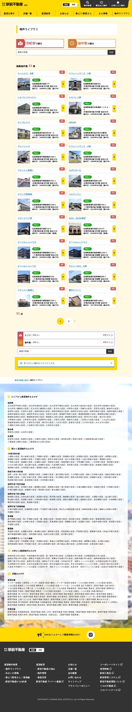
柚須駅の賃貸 (40, 531)
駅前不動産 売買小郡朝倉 (64, 612)
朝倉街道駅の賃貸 (113, 474)
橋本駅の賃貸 (13, 497)
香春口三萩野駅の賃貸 (59, 541)
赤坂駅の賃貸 (99, 487)
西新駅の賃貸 (53, 487)
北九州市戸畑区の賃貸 (59, 406)
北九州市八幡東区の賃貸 (18, 408)
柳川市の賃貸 (48, 422)
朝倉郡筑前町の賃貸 (16, 422)
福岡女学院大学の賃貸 (17, 558)
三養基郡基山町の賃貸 (93, 439)
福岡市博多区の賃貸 (60, 411)
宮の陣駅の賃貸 (62, 477)
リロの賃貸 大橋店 (71, 591)
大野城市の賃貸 (14, 420)
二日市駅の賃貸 (98, 462)
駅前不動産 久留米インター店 (82, 597)
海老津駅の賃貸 (96, 456)
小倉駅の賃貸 (13, 456)
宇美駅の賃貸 (13, 524)
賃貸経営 (46, 13)
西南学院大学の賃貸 (16, 556)
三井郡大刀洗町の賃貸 (89, 420)
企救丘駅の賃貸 (96, 544)
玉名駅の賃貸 (55, 468)
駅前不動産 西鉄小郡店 (85, 594)
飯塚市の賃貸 (112, 408)
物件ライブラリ (122, 13)
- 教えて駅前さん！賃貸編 (17, 677)
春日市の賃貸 (105, 417)
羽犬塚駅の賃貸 (87, 465)
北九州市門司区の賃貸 (17, 406)
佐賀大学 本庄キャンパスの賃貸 (85, 567)
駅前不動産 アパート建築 (50, 682)
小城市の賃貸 (40, 439)
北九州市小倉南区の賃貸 (104, 406)
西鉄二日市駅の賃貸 (94, 474)
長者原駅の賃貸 (56, 522)
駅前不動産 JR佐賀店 (80, 602)
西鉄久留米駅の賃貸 (79, 477)
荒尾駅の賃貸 (42, 468)
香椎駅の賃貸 (105, 459)
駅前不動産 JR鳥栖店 (78, 605)
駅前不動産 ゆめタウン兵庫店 (104, 602)
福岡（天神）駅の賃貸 (17, 474)
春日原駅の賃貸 (62, 474)
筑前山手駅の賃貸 (111, 531)
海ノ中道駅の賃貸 (30, 519)
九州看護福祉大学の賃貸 (94, 556)
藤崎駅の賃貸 (40, 487)
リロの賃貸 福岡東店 (34, 586)
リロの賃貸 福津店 (104, 583)
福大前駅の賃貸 (83, 497)
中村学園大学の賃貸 (35, 556)
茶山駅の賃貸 (13, 499)
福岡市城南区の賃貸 (16, 414)
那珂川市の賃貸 (91, 417)
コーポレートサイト (111, 665)
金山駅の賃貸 (111, 497)
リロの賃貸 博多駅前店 (66, 588)
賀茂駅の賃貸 (42, 497)
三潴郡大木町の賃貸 (16, 425)
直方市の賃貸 (59, 408)
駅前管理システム (110, 677)
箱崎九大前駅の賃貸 (108, 509)
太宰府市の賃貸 (29, 420)
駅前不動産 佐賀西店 (17, 605)
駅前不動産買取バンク (112, 682)
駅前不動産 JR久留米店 (57, 597)
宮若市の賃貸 (99, 408)
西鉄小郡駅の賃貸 (46, 477)
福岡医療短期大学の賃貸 (104, 558)
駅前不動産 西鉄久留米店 (34, 597)
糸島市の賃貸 (51, 414)
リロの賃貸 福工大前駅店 (81, 586)
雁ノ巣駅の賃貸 (47, 519)
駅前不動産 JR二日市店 (18, 594)
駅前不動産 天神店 (16, 591)
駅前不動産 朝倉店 (105, 594)
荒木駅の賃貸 (72, 465)
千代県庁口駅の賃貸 (48, 509)
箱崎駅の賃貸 (27, 462)
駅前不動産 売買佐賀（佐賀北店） (44, 615)
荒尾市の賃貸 (13, 432)
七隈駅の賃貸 (97, 497)
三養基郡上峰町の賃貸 (17, 442)
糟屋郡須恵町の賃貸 (16, 417)
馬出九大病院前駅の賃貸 (69, 509)
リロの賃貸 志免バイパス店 (57, 586)
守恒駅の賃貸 (30, 544)
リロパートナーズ (110, 690)
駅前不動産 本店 (15, 597)
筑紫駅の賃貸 (13, 477)
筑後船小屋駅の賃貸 (104, 465)
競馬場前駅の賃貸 (15, 544)
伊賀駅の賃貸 (42, 522)
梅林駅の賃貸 (69, 497)
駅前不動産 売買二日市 (41, 612)
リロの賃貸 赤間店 (86, 583)
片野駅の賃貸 (76, 541)
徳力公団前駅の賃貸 (46, 544)
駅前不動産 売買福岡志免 (18, 612)
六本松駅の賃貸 (41, 499)
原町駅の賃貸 (53, 531)
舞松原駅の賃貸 (14, 522)
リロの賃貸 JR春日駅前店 (92, 591)
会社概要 (72, 673)
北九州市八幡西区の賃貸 (41, 408)
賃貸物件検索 (10, 665)
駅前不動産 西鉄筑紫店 (63, 594)
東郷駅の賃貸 (13, 459)
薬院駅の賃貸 (34, 474)
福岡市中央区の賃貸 (79, 411)
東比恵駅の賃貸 (58, 490)
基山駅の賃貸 (30, 465)
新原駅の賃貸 (114, 522)
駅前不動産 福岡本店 (105, 588)
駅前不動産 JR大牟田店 (18, 602)
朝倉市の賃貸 (72, 420)
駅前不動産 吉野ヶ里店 (57, 605)
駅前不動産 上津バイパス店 (19, 599)
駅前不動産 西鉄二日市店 (40, 594)
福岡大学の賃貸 (33, 561)
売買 (73, 4)
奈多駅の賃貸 (61, 519)
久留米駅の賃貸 (58, 465)
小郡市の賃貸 (59, 420)
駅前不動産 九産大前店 (104, 586)
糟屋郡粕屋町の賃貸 (73, 417)
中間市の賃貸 (72, 408)
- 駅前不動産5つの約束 (15, 682)
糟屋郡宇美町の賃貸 (67, 414)
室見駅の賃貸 (27, 487)
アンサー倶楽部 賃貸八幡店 (43, 583)
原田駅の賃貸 (112, 462)
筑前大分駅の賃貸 (51, 534)
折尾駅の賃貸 (82, 456)
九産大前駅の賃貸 (90, 459)
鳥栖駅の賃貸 (44, 465)
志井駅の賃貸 (82, 544)
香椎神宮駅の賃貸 (103, 519)
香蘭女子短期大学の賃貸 (62, 558)
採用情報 (106, 669)
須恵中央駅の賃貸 (99, 522)
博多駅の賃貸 (53, 462)
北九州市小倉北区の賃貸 (81, 406)
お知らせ (64, 13)
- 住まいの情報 (11, 673)
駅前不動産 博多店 (86, 588)
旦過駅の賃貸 (42, 541)
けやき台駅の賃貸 (15, 465)
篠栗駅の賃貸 (95, 531)
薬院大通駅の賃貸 (70, 499)
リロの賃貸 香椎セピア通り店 (20, 588)
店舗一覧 (27, 13)
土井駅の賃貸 (28, 522)
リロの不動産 (108, 686)
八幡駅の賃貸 (55, 456)
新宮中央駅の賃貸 (55, 459)
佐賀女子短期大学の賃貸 (111, 567)
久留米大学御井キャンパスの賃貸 (22, 567)
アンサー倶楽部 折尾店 (66, 583)
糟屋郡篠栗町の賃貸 (87, 414)
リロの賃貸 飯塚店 (16, 586)
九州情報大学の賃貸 (16, 564)
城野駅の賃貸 (90, 541)
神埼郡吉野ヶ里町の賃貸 (71, 439)
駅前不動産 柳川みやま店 (97, 599)
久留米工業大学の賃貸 (109, 564)
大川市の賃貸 (88, 422)
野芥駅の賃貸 (55, 497)
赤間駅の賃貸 (111, 456)
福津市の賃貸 (13, 411)
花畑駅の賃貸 (95, 477)
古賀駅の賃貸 (40, 459)
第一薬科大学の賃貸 (54, 556)
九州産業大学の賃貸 (73, 556)
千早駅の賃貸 (13, 462)
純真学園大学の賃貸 (83, 558)
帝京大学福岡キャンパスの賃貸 (84, 564)
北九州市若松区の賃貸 (38, 406)
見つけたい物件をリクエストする (66, 363)
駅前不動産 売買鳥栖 (69, 615)
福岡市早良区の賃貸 (35, 414)
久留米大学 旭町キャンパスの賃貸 (53, 567)
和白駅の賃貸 (74, 519)
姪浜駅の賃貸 (13, 487)
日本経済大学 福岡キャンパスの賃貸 (77, 561)
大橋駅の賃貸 (48, 474)
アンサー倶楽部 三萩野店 (18, 583)
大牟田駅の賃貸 (27, 468)
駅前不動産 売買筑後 (107, 612)
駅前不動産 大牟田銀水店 (40, 602)
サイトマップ (74, 682)
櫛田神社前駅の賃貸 (16, 502)
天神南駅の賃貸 (115, 499)
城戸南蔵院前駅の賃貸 (17, 534)
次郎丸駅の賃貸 (27, 497)
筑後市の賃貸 (74, 422)
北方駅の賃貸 (103, 541)
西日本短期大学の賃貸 (59, 564)
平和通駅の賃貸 (27, 541)
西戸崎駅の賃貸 (14, 519)
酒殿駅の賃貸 (70, 522)
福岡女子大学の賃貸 (50, 561)
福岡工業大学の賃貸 (16, 561)
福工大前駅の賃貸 (72, 459)
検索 (111, 52)
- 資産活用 (41, 677)
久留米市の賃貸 (33, 422)
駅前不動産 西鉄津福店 (106, 597)
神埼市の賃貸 (53, 439)
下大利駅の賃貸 (77, 474)
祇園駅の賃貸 (30, 490)
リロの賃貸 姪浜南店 (52, 591)
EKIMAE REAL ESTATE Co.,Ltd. (64, 699)
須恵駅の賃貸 (84, 522)
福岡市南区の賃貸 (97, 411)
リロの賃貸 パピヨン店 (45, 588)
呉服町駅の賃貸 (31, 509)
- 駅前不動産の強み (45, 669)
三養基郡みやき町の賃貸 (39, 442)
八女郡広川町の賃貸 (35, 425)
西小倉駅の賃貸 (27, 456)
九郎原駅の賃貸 (35, 534)
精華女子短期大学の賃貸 (39, 558)
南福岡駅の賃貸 (68, 462)
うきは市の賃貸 (108, 420)
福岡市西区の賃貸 (114, 411)
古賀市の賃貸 (27, 411)
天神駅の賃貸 (112, 487)
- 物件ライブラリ (12, 669)
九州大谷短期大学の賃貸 (37, 564)
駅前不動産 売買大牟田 (17, 615)
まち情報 (103, 13)
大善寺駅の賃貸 (110, 477)
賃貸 (66, 4)
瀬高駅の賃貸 (13, 468)
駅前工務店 (107, 673)
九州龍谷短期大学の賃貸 (106, 561)
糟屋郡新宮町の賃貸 (35, 417)
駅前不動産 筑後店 (41, 599)
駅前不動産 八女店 (59, 599)
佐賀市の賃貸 (13, 439)
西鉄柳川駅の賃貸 (15, 480)
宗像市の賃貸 (86, 408)
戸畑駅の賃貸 (42, 456)
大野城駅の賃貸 (83, 462)
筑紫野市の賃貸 (45, 420)
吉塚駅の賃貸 (40, 462)
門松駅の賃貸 (82, 531)
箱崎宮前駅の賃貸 (90, 509)
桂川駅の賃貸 (67, 534)
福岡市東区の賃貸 (42, 411)
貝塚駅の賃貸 (13, 512)
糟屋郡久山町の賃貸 (54, 417)
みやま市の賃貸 (102, 422)
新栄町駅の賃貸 (31, 480)
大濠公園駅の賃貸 (84, 487)
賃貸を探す (9, 13)
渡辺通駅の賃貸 (100, 499)
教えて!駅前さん (84, 13)
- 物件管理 (41, 673)
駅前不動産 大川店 (77, 599)
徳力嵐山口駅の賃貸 (66, 544)
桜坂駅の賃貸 (55, 499)
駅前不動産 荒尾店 (61, 602)
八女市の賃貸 (61, 422)
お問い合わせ (74, 677)
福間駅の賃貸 (27, 459)
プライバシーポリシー (79, 686)
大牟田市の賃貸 (52, 425)
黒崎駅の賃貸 (69, 456)
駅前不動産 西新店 (33, 591)
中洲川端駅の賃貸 (15, 490)
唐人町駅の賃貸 (68, 487)
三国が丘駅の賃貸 (28, 477)
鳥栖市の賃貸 (27, 439)
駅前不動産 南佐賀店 (36, 605)
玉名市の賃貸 (27, 432)
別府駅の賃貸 (27, 499)
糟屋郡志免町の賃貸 (106, 414)
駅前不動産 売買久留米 (86, 612)
